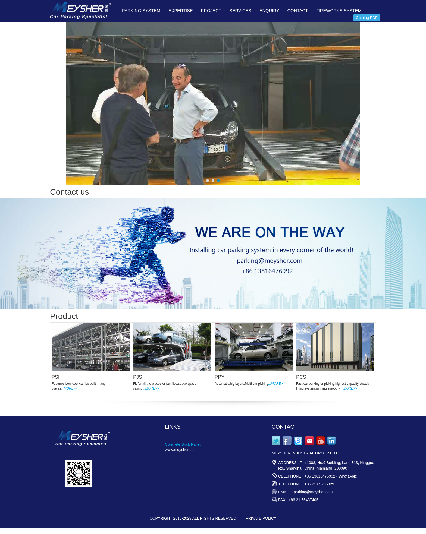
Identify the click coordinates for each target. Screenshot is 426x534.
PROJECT (211, 10)
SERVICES (240, 10)
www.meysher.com (181, 449)
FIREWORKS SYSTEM (339, 10)
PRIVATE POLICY (261, 518)
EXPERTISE (180, 10)
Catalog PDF (367, 17)
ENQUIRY (269, 10)
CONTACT (297, 10)
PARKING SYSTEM (141, 10)
